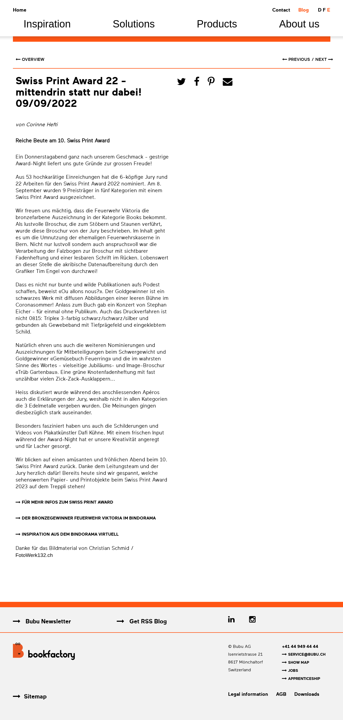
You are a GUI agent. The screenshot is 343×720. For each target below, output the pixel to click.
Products (217, 24)
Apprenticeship (301, 678)
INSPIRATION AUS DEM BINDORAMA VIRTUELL (70, 534)
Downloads (306, 693)
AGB (281, 693)
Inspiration (47, 24)
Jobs (290, 670)
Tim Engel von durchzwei (66, 271)
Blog (303, 10)
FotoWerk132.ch (34, 555)
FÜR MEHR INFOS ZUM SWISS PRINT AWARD (67, 502)
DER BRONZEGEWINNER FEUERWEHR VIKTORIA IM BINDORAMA (89, 518)
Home (19, 10)
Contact (281, 10)
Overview (30, 59)
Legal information (248, 693)
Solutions (134, 24)
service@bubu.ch (304, 655)
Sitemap (30, 695)
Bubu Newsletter (42, 621)
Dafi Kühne (91, 433)
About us (299, 24)
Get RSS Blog (142, 621)
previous (296, 59)
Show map (295, 663)
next (324, 59)
